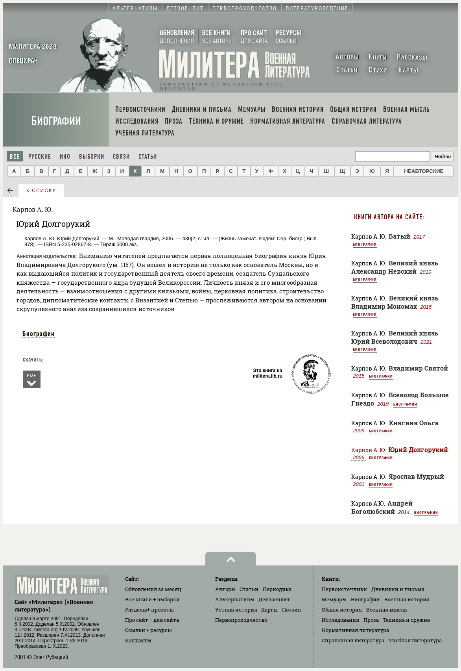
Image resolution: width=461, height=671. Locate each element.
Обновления (153, 589)
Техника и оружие (406, 619)
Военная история (407, 599)
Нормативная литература (355, 630)
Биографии (56, 121)
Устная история (236, 609)
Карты (269, 609)
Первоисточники (344, 589)
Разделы (149, 609)
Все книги (152, 599)
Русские (39, 156)
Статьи (147, 156)
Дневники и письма (397, 589)
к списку (41, 190)
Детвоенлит (274, 599)
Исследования (340, 619)
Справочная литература (353, 640)
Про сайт (152, 619)
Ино (65, 156)
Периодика (277, 589)
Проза (371, 619)
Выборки (91, 156)
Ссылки (148, 630)
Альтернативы (234, 599)
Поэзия (291, 609)
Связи (121, 156)
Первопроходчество (241, 619)
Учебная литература (415, 640)
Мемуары (334, 599)
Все (15, 156)
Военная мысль (386, 609)
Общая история (342, 609)
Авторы (225, 589)
